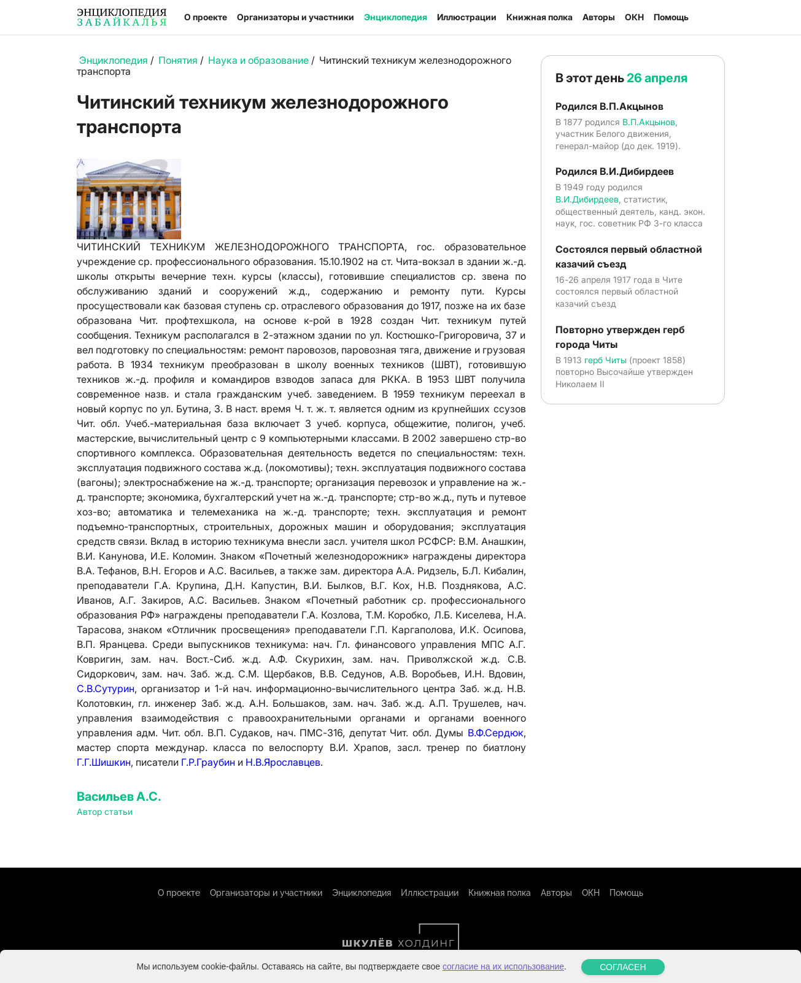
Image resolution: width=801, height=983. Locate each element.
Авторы (598, 17)
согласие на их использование (503, 975)
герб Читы (605, 360)
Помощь (671, 17)
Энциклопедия (395, 17)
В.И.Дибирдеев (587, 199)
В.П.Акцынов (648, 122)
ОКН (634, 17)
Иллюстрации (467, 17)
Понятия (178, 60)
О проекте (205, 17)
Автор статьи (105, 811)
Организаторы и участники (295, 17)
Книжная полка (539, 17)
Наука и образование (258, 60)
